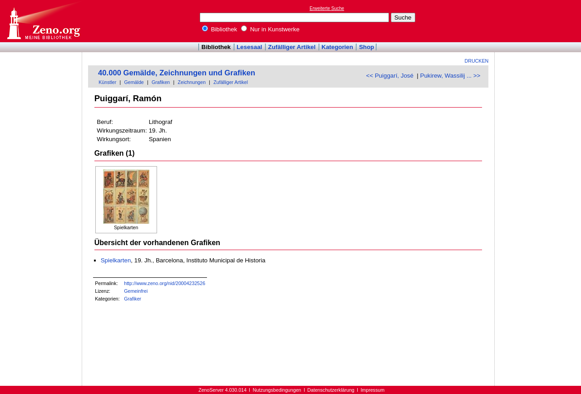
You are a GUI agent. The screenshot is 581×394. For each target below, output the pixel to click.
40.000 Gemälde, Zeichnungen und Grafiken (176, 73)
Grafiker (132, 298)
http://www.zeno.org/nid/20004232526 (164, 283)
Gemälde (134, 82)
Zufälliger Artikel (292, 47)
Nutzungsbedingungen (277, 390)
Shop (366, 47)
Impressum (372, 390)
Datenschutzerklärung (331, 390)
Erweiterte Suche (327, 8)
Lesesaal (249, 47)
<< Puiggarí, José (389, 75)
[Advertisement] (539, 20)
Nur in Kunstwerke (270, 29)
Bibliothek (219, 29)
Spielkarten (116, 260)
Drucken (477, 61)
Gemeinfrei (136, 291)
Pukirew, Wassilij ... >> (450, 75)
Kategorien (337, 47)
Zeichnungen (191, 82)
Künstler (107, 82)
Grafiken (161, 82)
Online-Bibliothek (43, 21)
